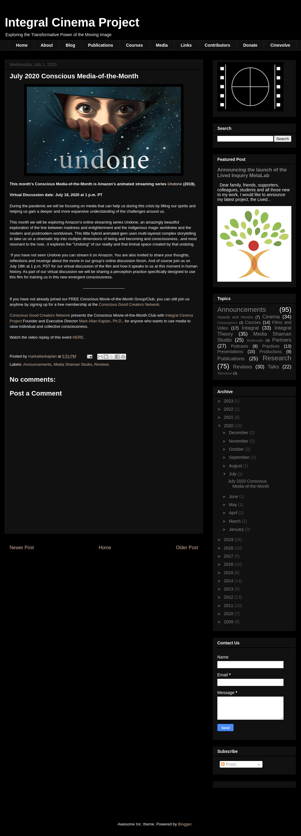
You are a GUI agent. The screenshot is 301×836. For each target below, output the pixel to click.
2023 (229, 401)
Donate (250, 45)
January (237, 529)
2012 (229, 597)
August (236, 465)
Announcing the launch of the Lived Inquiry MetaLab (252, 172)
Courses (134, 45)
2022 (229, 409)
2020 (229, 425)
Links (186, 45)
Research (276, 358)
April (233, 512)
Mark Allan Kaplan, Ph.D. (101, 321)
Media (162, 45)
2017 (229, 556)
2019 (229, 539)
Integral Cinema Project (72, 22)
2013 (229, 589)
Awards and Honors (235, 317)
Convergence (227, 322)
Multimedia (255, 340)
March (235, 521)
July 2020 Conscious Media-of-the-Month (248, 484)
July (233, 473)
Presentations (230, 351)
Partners (281, 340)
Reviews (101, 364)
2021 (229, 417)
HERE (78, 337)
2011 (229, 605)
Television (224, 373)
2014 (229, 580)
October (237, 449)
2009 (229, 621)
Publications (100, 45)
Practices (271, 346)
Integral (250, 328)
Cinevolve (280, 45)
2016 (229, 564)
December (239, 432)
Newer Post (22, 547)
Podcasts (239, 346)
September (239, 457)
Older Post (187, 547)
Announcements (37, 364)
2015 (229, 572)
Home (22, 45)
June (234, 496)
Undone (174, 184)
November (239, 441)
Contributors (217, 45)
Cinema (271, 317)
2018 (229, 548)
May (233, 504)
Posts (228, 764)
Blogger (184, 824)
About (47, 45)
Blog (70, 45)
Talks (273, 367)
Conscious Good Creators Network (129, 304)
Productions (270, 351)
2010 (229, 613)
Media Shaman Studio (73, 364)
